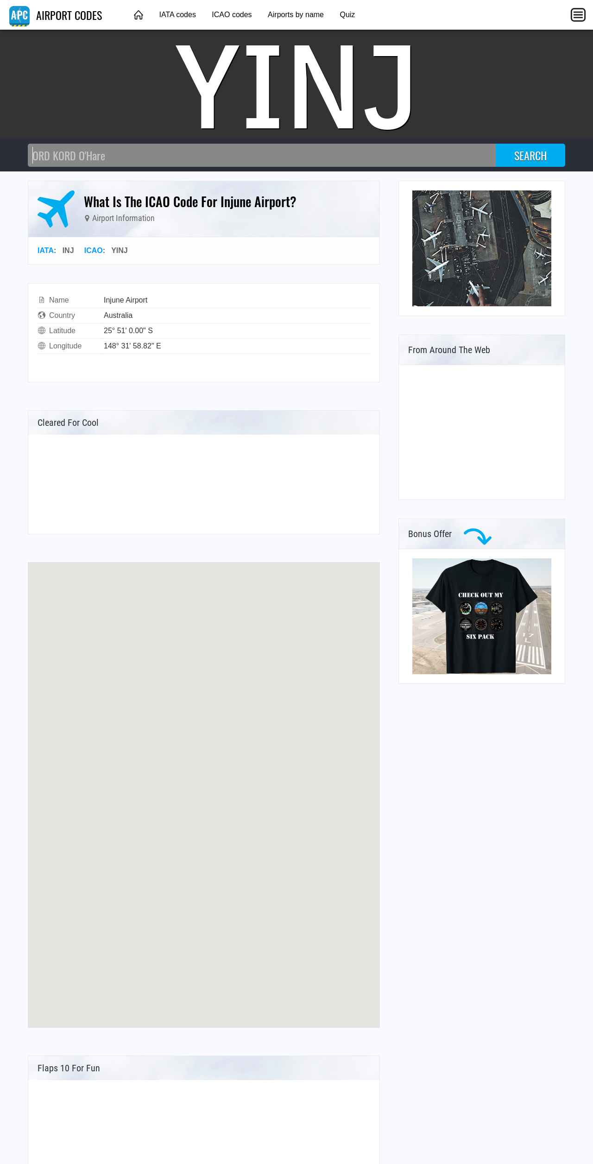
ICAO (93, 250)
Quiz (347, 15)
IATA (46, 250)
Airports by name (296, 15)
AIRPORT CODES (55, 14)
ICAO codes (232, 15)
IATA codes (177, 15)
